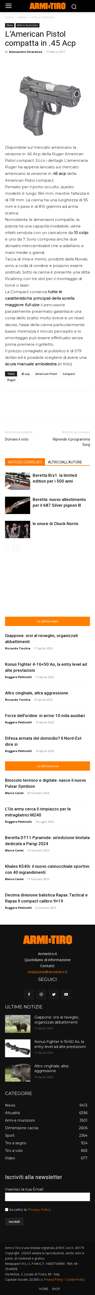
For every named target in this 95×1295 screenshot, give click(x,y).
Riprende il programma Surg (71, 442)
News (22, 17)
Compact (69, 374)
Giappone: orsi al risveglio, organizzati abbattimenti (56, 1020)
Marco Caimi (14, 793)
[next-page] (16, 548)
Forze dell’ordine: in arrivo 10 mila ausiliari (45, 715)
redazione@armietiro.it (47, 971)
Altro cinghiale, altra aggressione (36, 692)
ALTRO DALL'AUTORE (65, 462)
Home (9, 17)
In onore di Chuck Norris (55, 523)
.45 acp (25, 374)
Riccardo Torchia (17, 648)
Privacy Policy (39, 1209)
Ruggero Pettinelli (18, 677)
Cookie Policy (75, 1279)
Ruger (11, 380)
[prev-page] (8, 548)
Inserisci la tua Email (24, 1189)
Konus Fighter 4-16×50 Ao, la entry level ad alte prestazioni (60, 1044)
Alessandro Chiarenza (25, 52)
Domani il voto (17, 439)
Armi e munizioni (43, 17)
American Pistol (46, 374)
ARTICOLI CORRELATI (25, 462)
